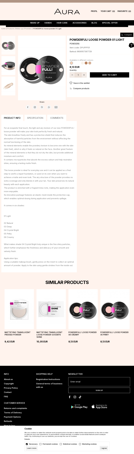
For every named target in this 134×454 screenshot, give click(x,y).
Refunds (8, 421)
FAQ (6, 396)
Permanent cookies (50, 444)
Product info (12, 118)
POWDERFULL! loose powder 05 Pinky (114, 333)
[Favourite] (119, 11)
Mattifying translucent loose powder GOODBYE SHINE (49, 334)
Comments (56, 118)
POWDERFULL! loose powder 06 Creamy (82, 333)
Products (10, 29)
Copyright (9, 383)
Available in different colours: (81, 60)
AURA (3, 29)
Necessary (33, 444)
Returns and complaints (15, 408)
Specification (35, 118)
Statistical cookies (70, 444)
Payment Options (12, 417)
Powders (28, 29)
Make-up (19, 29)
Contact (8, 392)
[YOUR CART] (105, 11)
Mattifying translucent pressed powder (17, 333)
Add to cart (109, 75)
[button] (100, 83)
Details (27, 439)
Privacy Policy (11, 388)
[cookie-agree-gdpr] (104, 448)
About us (8, 379)
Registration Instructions (48, 379)
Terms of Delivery (13, 412)
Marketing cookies (89, 444)
